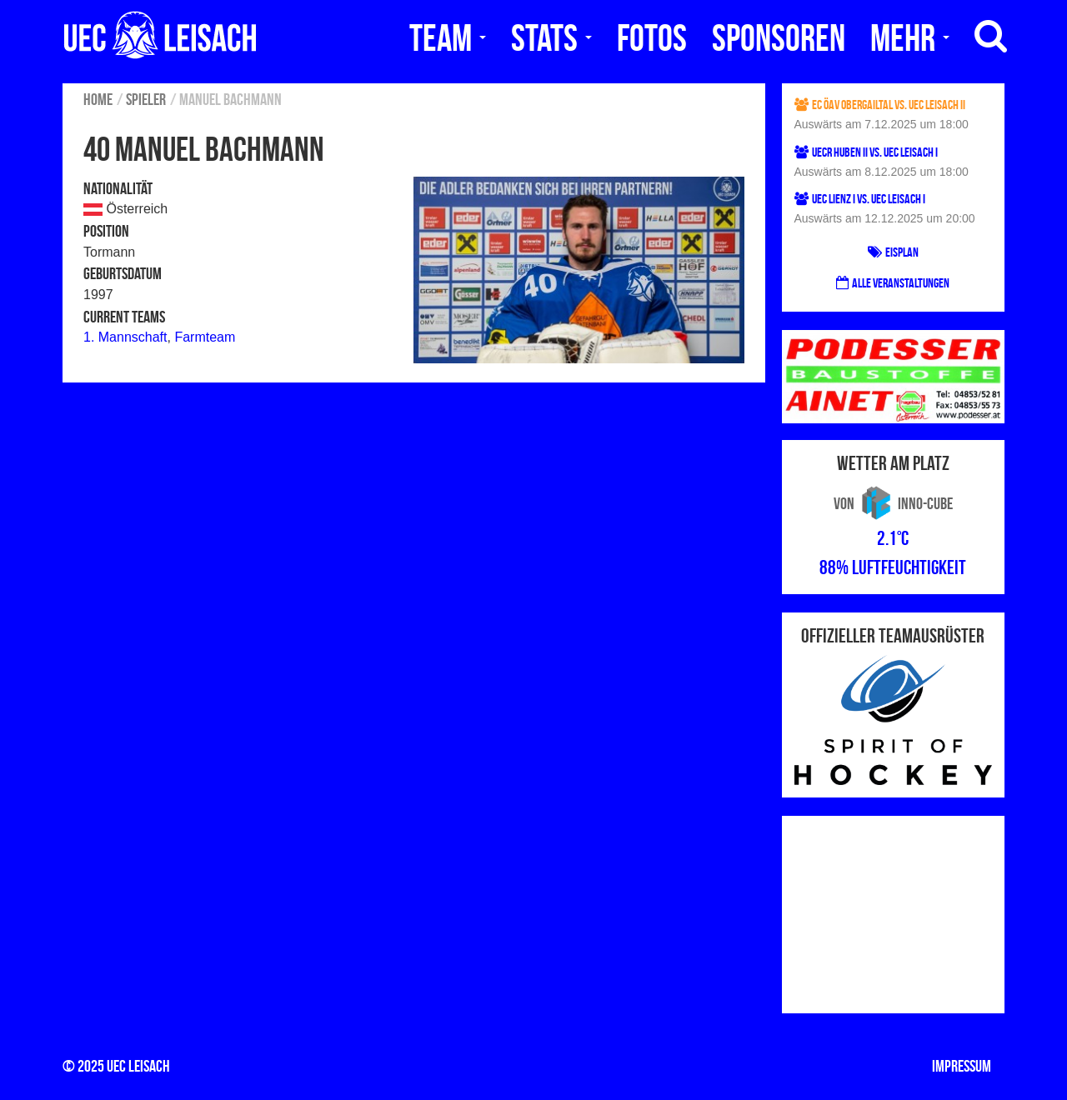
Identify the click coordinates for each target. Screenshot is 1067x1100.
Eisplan (893, 252)
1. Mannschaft (125, 337)
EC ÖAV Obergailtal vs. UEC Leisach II (879, 105)
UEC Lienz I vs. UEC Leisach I (859, 199)
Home (98, 99)
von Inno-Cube (893, 503)
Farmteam (204, 337)
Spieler (146, 99)
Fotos (652, 38)
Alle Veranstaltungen (892, 283)
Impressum (961, 1066)
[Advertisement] (893, 911)
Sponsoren (778, 38)
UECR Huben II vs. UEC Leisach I (866, 152)
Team (447, 38)
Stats (551, 38)
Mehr (909, 38)
